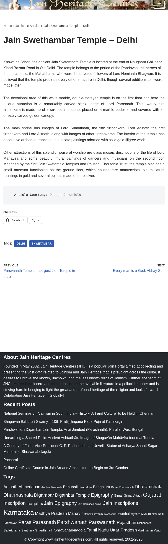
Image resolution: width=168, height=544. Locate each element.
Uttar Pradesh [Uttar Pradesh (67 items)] (123, 530)
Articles (35, 26)
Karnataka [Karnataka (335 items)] (18, 512)
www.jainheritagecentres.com (68, 539)
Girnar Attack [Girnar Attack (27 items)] (133, 495)
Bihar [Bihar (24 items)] (114, 487)
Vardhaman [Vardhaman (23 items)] (145, 530)
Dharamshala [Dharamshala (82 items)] (149, 486)
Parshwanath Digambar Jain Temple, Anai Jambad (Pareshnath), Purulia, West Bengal (73, 430)
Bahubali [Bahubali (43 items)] (70, 487)
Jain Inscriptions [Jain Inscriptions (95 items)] (120, 503)
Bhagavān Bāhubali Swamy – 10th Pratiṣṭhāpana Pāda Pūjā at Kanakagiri (63, 422)
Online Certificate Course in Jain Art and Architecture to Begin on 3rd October (65, 468)
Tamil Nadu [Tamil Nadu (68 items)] (98, 529)
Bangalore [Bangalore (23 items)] (85, 487)
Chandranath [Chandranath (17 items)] (126, 487)
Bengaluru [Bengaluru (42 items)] (101, 487)
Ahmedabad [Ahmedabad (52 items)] (29, 487)
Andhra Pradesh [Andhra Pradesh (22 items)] (51, 487)
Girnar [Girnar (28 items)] (118, 495)
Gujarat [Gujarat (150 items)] (152, 495)
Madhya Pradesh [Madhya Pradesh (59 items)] (51, 513)
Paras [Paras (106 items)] (24, 522)
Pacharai (10, 460)
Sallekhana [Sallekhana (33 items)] (11, 530)
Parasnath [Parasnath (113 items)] (44, 522)
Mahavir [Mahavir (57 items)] (75, 513)
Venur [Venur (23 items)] (157, 530)
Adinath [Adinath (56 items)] (10, 486)
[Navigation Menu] (159, 5)
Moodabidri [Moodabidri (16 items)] (110, 514)
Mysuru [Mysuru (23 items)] (146, 514)
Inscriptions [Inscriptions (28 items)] (35, 504)
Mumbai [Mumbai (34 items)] (123, 514)
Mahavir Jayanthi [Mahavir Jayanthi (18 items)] (93, 514)
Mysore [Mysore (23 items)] (135, 514)
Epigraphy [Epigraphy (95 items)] (102, 495)
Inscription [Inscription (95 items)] (14, 503)
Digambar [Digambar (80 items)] (44, 495)
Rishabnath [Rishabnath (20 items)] (144, 523)
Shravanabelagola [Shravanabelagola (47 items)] (70, 530)
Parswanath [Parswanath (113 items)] (102, 522)
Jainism (21, 26)
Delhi (21, 243)
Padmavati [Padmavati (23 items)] (10, 523)
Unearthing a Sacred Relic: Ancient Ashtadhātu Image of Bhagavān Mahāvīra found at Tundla (78, 438)
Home (7, 26)
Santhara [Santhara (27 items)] (27, 530)
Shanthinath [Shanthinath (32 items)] (44, 530)
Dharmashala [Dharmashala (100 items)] (18, 495)
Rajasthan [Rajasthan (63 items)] (126, 522)
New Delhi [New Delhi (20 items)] (158, 514)
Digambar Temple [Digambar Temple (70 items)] (72, 495)
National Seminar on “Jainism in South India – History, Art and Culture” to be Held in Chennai (78, 413)
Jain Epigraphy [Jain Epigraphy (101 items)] (60, 503)
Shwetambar (42, 243)
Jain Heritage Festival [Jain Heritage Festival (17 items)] (90, 504)
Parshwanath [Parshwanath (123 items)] (72, 522)
